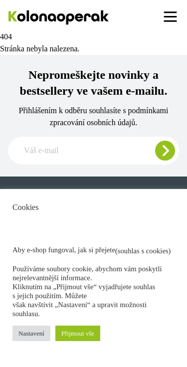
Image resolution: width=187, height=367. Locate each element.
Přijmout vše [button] (77, 333)
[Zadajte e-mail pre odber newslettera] (93, 151)
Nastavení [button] (31, 333)
